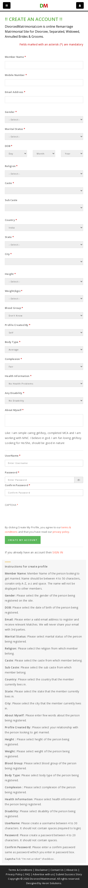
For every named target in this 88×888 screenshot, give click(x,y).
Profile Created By (17, 325)
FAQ (27, 874)
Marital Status (15, 129)
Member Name (15, 57)
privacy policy (61, 531)
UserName (13, 455)
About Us (71, 870)
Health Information (18, 376)
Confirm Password (17, 485)
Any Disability (14, 393)
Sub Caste (11, 200)
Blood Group (14, 308)
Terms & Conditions (20, 870)
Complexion (13, 359)
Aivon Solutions (51, 883)
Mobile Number (16, 75)
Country (11, 220)
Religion (11, 166)
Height (10, 274)
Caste (9, 183)
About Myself (14, 410)
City (8, 254)
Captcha (11, 505)
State (9, 237)
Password (12, 472)
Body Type (12, 342)
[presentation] (34, 516)
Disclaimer (41, 870)
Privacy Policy (14, 874)
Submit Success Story (69, 874)
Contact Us (57, 870)
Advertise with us (43, 874)
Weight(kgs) (13, 291)
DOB (8, 146)
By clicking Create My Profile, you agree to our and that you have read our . (38, 529)
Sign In (57, 552)
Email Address (15, 92)
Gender (11, 112)
